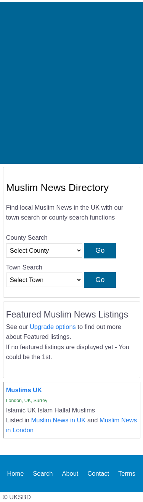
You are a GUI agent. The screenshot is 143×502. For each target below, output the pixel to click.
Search (43, 473)
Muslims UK (24, 390)
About (70, 473)
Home (15, 473)
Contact (98, 473)
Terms (126, 473)
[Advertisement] (71, 82)
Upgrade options (53, 326)
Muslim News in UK (58, 420)
